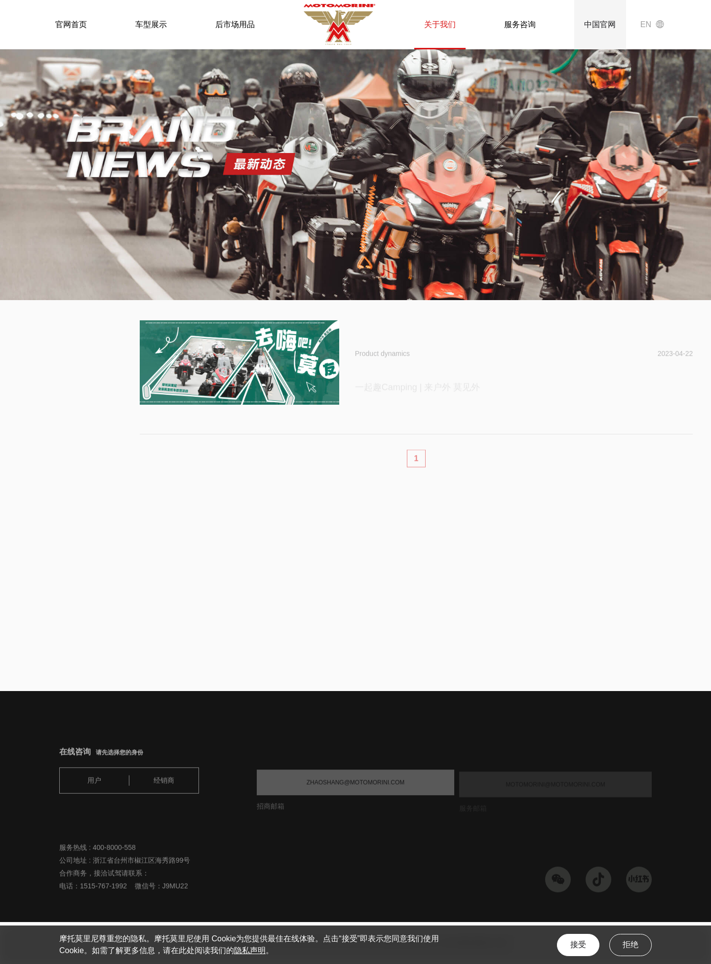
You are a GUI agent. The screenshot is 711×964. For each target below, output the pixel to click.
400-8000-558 (114, 852)
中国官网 (600, 24)
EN (645, 24)
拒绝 (630, 944)
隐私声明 (250, 950)
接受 (578, 944)
